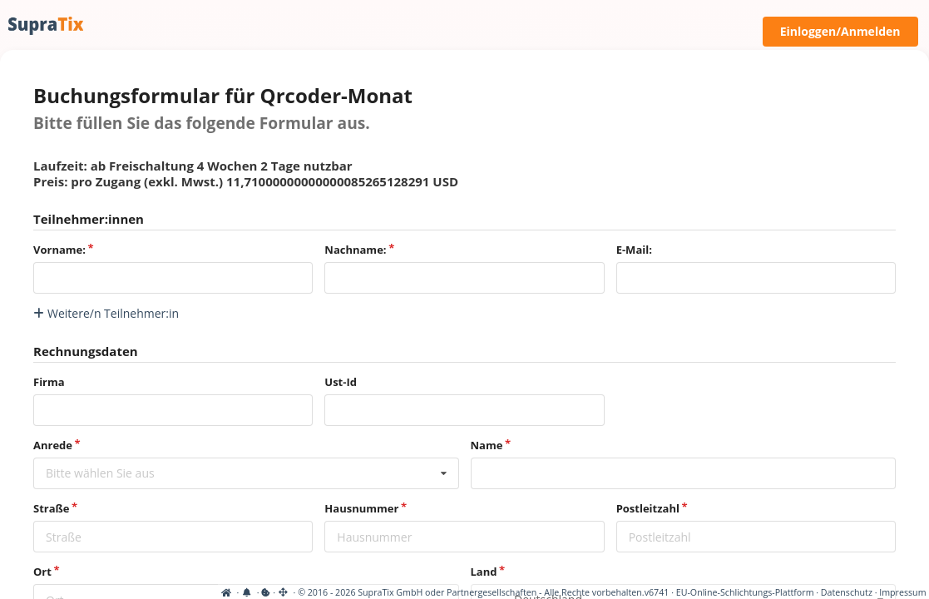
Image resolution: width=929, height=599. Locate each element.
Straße (51, 508)
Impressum (902, 592)
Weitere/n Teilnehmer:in (106, 313)
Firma (49, 381)
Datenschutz (846, 592)
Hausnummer (361, 508)
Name (487, 445)
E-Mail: (634, 249)
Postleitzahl (647, 508)
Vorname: (59, 249)
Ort (42, 571)
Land (484, 571)
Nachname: (355, 249)
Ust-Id (340, 381)
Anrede (52, 445)
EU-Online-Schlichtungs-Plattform (745, 592)
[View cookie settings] (47, 592)
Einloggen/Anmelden (840, 31)
